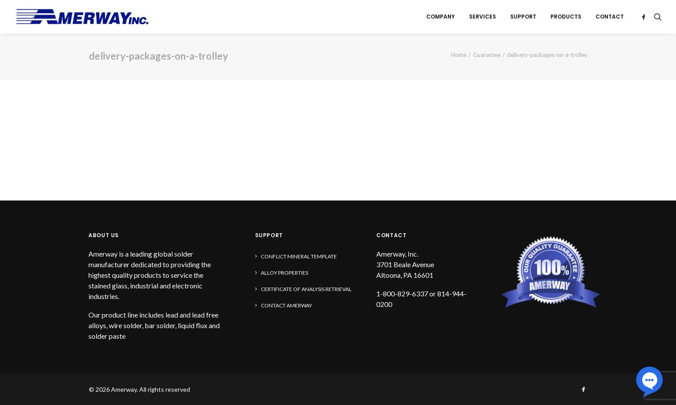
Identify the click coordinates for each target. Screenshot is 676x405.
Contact (610, 16)
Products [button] (565, 16)
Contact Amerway (286, 305)
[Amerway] (83, 17)
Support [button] (523, 16)
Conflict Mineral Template (299, 256)
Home (458, 54)
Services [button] (482, 16)
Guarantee (486, 54)
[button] (645, 17)
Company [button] (440, 16)
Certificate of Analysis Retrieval (306, 289)
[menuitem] (440, 17)
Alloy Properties (284, 272)
